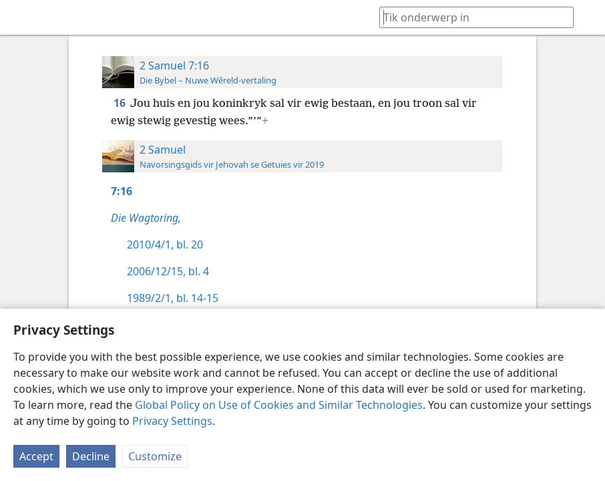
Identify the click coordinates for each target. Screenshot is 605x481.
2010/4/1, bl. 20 (165, 244)
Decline (91, 456)
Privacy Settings (172, 421)
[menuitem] (20, 17)
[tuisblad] (20, 17)
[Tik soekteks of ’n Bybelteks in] (470, 17)
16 (121, 103)
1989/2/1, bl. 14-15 (172, 298)
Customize (155, 456)
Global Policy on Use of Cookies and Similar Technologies (279, 404)
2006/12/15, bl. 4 (168, 271)
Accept (36, 456)
